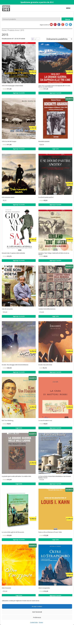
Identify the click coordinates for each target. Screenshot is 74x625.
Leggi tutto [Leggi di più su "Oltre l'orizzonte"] (18, 595)
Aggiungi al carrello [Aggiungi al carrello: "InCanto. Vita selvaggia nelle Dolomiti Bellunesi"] (18, 372)
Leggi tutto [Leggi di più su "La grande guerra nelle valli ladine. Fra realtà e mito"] (18, 484)
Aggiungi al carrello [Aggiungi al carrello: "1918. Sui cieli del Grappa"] (18, 149)
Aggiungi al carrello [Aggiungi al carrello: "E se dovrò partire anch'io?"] (55, 204)
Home (4, 30)
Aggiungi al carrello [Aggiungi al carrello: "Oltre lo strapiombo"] (55, 595)
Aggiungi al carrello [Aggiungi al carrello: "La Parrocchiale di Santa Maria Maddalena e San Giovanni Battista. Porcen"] (55, 484)
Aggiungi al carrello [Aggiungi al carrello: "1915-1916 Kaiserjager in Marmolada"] (18, 93)
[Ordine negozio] (59, 39)
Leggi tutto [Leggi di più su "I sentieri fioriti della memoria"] (55, 316)
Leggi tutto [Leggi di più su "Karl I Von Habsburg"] (18, 428)
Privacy (41, 622)
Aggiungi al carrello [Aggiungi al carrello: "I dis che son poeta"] (18, 316)
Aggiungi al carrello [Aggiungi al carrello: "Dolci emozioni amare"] (18, 204)
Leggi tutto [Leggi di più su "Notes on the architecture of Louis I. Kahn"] (55, 539)
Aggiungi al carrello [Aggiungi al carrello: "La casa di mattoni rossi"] (55, 428)
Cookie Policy (34, 622)
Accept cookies (37, 606)
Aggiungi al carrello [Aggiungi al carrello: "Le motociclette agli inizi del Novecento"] (18, 539)
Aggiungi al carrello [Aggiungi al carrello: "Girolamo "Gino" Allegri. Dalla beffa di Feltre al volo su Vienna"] (55, 260)
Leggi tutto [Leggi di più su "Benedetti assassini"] (55, 149)
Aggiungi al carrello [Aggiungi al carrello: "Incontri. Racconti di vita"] (55, 372)
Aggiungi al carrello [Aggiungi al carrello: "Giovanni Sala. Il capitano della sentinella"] (18, 260)
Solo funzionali (37, 612)
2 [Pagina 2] (35, 39)
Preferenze (37, 617)
